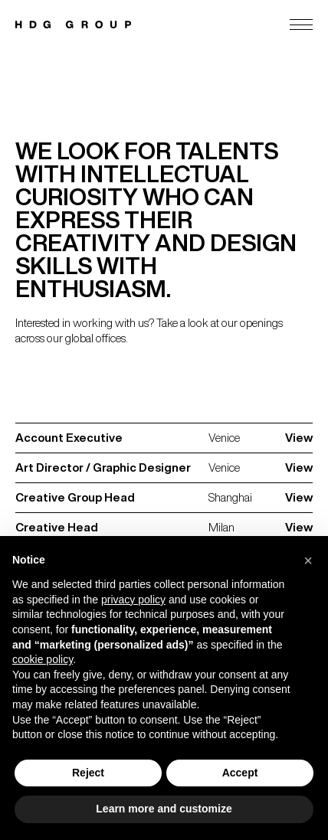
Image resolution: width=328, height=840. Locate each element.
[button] (308, 560)
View (299, 437)
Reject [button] (88, 772)
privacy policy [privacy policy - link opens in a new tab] (133, 599)
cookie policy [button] (42, 659)
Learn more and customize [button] (163, 808)
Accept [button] (240, 772)
